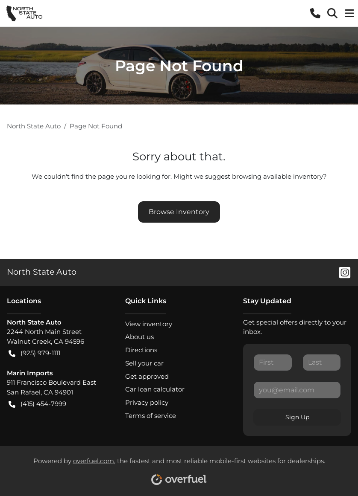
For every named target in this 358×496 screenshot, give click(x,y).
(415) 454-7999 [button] (37, 404)
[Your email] (297, 389)
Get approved (147, 376)
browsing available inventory (277, 176)
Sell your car (144, 363)
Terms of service (150, 416)
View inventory (148, 324)
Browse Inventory (179, 212)
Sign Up (297, 417)
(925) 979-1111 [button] (34, 353)
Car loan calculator (155, 389)
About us (139, 337)
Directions (141, 350)
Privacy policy (146, 402)
